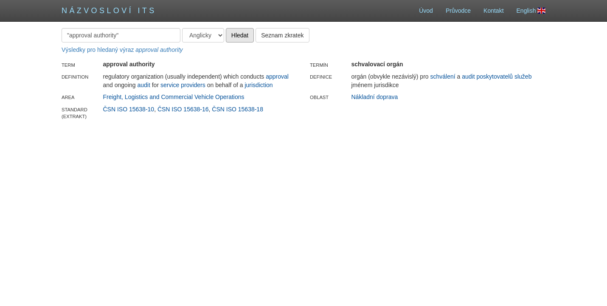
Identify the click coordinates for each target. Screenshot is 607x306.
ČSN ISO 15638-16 (183, 109)
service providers (182, 85)
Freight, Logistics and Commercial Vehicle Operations (173, 97)
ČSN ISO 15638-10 (129, 109)
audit (143, 85)
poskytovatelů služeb (503, 76)
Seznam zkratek (282, 35)
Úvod (426, 10)
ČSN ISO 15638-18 (237, 109)
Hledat (239, 35)
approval (277, 76)
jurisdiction (258, 85)
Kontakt (493, 10)
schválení (442, 76)
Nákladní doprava (374, 97)
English (531, 10)
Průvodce (458, 10)
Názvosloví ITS (109, 10)
